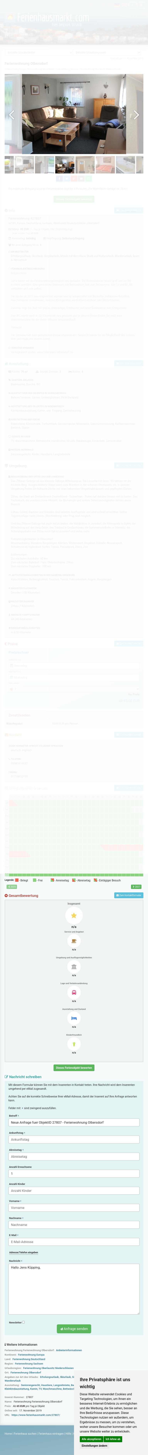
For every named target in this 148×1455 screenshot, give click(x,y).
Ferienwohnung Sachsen (29, 1363)
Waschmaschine (52, 1388)
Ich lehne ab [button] (113, 1439)
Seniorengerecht (30, 1385)
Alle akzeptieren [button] (91, 1439)
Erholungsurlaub (49, 1377)
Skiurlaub (65, 1377)
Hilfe (68, 1433)
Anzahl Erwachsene (20, 1166)
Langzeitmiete (61, 1385)
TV (40, 1388)
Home (8, 1433)
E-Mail (13, 1235)
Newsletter (17, 1322)
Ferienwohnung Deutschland (29, 1359)
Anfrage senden (74, 1329)
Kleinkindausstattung (17, 1388)
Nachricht (15, 1260)
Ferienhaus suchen (25, 1433)
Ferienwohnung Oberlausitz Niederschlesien (48, 1368)
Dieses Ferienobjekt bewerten (74, 1067)
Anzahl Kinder (17, 1184)
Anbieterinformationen (69, 1350)
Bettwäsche (70, 1388)
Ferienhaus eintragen (51, 1433)
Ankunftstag (17, 1132)
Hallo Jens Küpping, (74, 1289)
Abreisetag (16, 1149)
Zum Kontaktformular (128, 895)
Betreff (14, 1115)
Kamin (34, 1388)
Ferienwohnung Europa (31, 1354)
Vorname (15, 1201)
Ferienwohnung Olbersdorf (26, 1372)
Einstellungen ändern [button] (94, 1445)
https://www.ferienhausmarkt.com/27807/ (36, 1415)
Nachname (16, 1218)
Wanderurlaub (13, 1380)
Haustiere (46, 1385)
